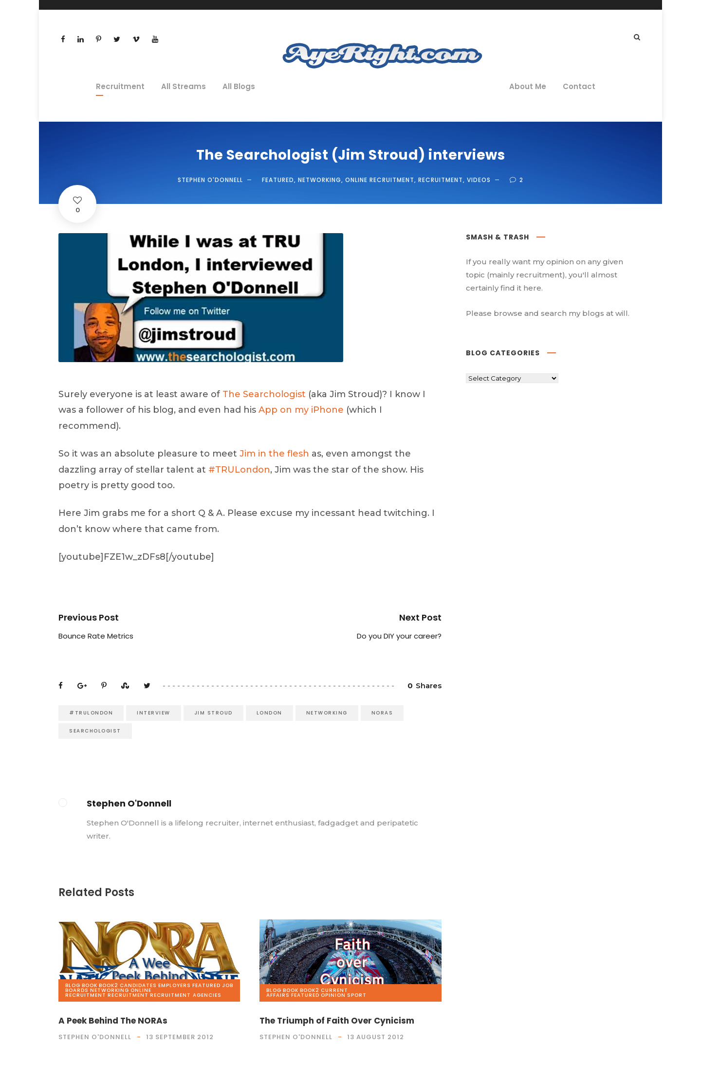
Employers (174, 985)
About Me (527, 86)
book (89, 985)
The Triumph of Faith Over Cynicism (336, 1020)
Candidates (138, 985)
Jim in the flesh (274, 453)
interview (153, 712)
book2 (108, 985)
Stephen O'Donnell (210, 180)
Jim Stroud (213, 712)
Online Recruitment (379, 180)
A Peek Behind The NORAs (112, 1020)
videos (479, 180)
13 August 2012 (375, 1037)
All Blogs (238, 86)
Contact (579, 86)
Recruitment (120, 86)
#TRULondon (239, 469)
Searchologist (95, 730)
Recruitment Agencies (185, 995)
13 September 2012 (180, 1037)
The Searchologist (264, 394)
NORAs (382, 712)
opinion (333, 995)
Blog (72, 985)
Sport (357, 995)
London (269, 712)
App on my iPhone (301, 409)
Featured (278, 180)
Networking (319, 180)
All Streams (183, 86)
